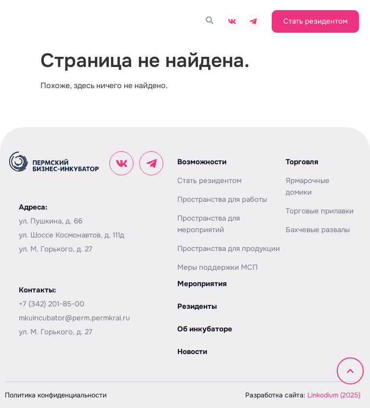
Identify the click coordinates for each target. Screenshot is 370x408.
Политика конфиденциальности (55, 395)
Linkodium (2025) (333, 395)
